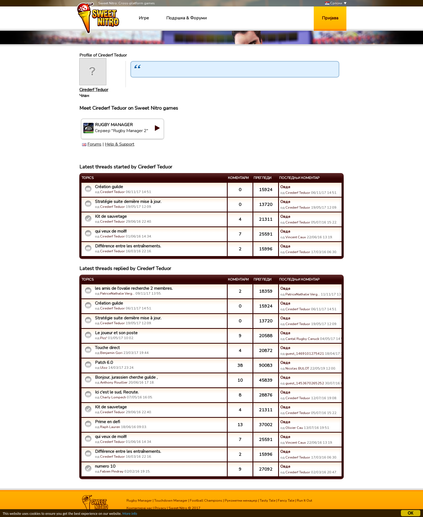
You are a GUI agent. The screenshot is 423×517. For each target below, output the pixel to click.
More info (129, 514)
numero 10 (105, 466)
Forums (94, 144)
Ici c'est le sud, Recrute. (117, 392)
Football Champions (206, 500)
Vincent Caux (295, 237)
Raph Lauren (110, 427)
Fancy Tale (286, 500)
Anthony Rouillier (114, 382)
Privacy (160, 508)
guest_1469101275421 (304, 353)
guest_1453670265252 (304, 383)
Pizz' (103, 338)
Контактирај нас (139, 508)
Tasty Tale (267, 500)
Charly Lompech (113, 397)
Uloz (103, 367)
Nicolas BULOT (297, 368)
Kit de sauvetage (111, 216)
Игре (144, 18)
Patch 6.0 (104, 362)
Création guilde (109, 187)
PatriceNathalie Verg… (117, 293)
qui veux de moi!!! (111, 231)
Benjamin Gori (111, 352)
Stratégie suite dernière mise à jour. (128, 202)
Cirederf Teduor (93, 90)
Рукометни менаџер (241, 500)
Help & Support (119, 144)
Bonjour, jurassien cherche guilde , (126, 377)
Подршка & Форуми (186, 18)
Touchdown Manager (170, 500)
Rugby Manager (139, 500)
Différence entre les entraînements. (128, 246)
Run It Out (304, 500)
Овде (285, 186)
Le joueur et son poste (116, 333)
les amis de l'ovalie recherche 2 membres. (134, 288)
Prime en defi (107, 422)
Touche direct (107, 348)
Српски (333, 3)
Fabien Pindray (112, 471)
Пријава (330, 18)
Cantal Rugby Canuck (302, 338)
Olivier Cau (294, 427)
